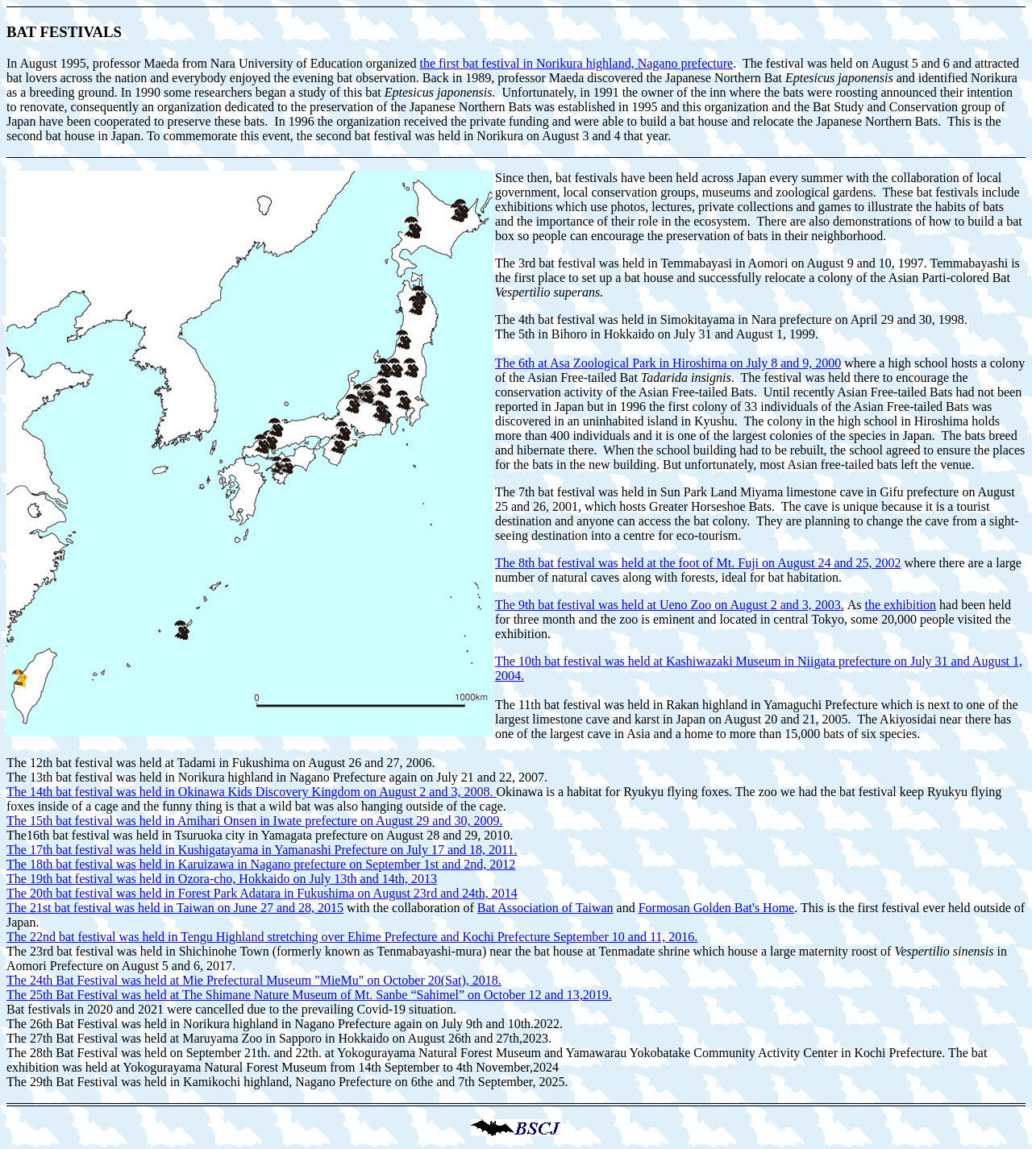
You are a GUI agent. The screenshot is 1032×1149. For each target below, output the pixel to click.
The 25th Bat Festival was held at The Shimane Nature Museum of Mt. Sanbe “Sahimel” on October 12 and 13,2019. (309, 995)
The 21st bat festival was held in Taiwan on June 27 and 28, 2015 (174, 908)
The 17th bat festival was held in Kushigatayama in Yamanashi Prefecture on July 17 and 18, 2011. (262, 850)
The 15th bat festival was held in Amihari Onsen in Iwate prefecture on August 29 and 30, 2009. (254, 821)
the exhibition (900, 605)
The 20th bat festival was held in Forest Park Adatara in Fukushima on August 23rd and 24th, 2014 (262, 893)
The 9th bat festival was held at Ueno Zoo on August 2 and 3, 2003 (669, 605)
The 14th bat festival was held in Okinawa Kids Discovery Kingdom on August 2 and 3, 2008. (251, 791)
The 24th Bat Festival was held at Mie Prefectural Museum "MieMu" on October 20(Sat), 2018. (253, 980)
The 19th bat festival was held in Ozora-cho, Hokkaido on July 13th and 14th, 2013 (221, 879)
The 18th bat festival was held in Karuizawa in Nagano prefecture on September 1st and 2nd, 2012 (260, 864)
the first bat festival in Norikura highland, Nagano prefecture (576, 63)
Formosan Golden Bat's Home (717, 908)
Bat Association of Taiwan (545, 908)
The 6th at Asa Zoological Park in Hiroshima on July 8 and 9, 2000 (668, 363)
